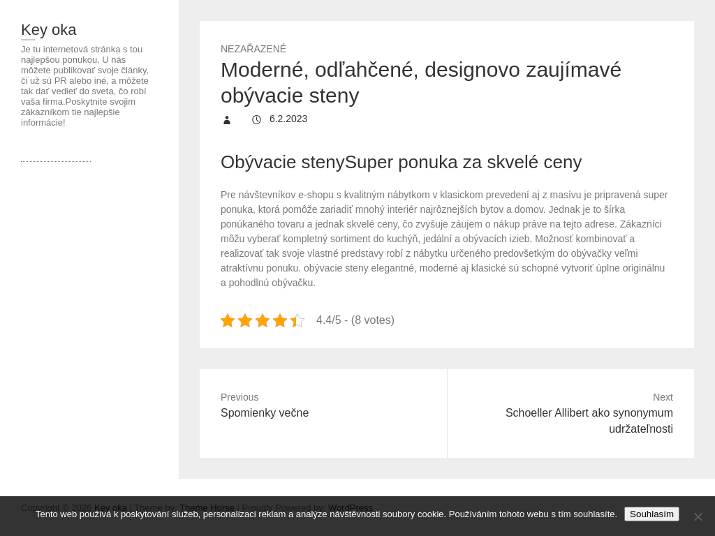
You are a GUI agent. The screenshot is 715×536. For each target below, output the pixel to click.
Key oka (49, 29)
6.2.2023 (287, 118)
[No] (698, 516)
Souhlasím (652, 514)
